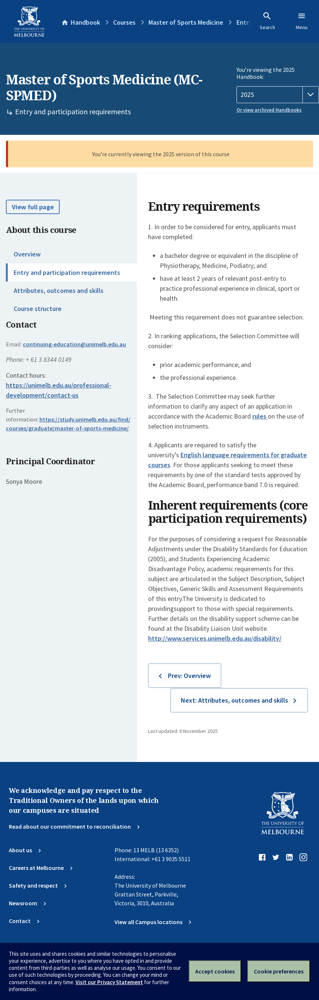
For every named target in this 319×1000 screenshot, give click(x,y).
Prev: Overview (189, 675)
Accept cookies (215, 971)
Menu (302, 21)
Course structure (38, 308)
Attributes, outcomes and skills (59, 290)
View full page (33, 207)
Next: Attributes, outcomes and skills (234, 700)
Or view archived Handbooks (269, 109)
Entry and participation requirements (67, 272)
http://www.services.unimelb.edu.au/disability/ (214, 638)
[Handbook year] (278, 95)
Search (267, 21)
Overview (27, 254)
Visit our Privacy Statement (109, 982)
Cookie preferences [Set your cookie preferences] (279, 971)
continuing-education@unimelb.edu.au (74, 344)
